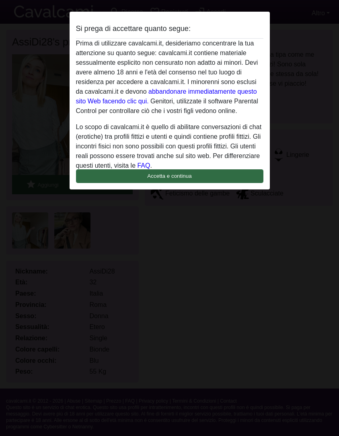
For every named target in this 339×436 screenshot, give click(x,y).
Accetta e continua (169, 176)
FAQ (143, 165)
